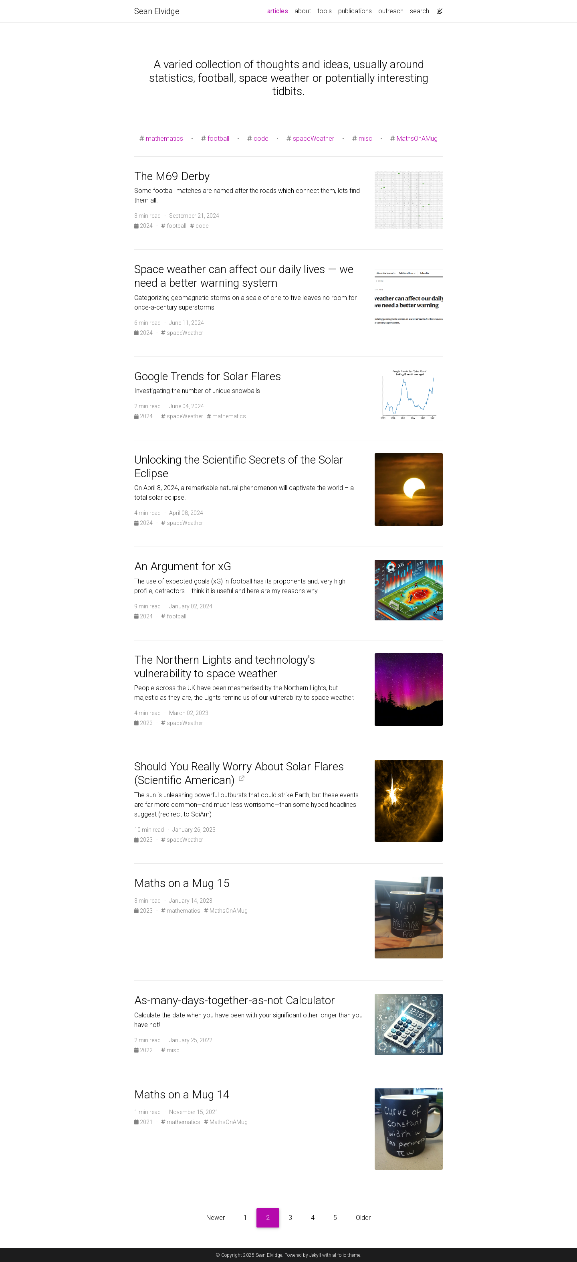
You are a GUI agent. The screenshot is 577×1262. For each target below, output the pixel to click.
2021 (144, 1122)
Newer (215, 1217)
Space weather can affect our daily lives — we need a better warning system (243, 276)
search (419, 11)
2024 (144, 226)
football (218, 138)
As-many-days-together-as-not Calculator (234, 1000)
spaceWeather (313, 138)
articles (279, 10)
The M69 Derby (172, 176)
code (261, 138)
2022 (144, 1050)
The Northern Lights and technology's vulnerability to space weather (224, 666)
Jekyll (315, 1255)
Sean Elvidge (157, 11)
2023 (144, 723)
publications (355, 11)
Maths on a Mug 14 (182, 1094)
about (303, 11)
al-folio (339, 1255)
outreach (390, 11)
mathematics (164, 138)
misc (365, 138)
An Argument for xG (182, 566)
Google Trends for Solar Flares (207, 376)
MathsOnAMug (417, 138)
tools (324, 11)
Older (363, 1217)
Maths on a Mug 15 (182, 883)
